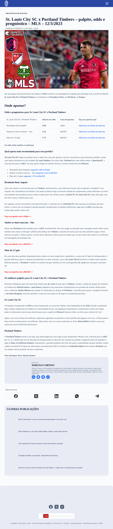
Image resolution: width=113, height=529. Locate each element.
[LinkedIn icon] (33, 377)
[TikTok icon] (48, 377)
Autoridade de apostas (90, 523)
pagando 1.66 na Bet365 (46, 173)
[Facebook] (16, 396)
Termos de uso (57, 523)
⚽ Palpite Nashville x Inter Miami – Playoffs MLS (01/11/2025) (38, 455)
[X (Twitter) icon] (38, 377)
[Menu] (107, 3)
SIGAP (101, 523)
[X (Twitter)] (36, 396)
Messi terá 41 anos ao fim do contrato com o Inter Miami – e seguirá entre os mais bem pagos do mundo (50, 468)
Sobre (29, 523)
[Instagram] (62, 507)
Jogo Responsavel (76, 523)
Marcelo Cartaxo (43, 365)
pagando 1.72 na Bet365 (34, 176)
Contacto (66, 523)
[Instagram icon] (43, 377)
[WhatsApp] (77, 396)
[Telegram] (97, 396)
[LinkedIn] (56, 396)
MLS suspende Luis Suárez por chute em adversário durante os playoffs (40, 443)
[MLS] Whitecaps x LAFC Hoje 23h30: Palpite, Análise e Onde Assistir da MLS (43, 431)
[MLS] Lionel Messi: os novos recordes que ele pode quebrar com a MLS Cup (42, 419)
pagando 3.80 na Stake (40, 169)
